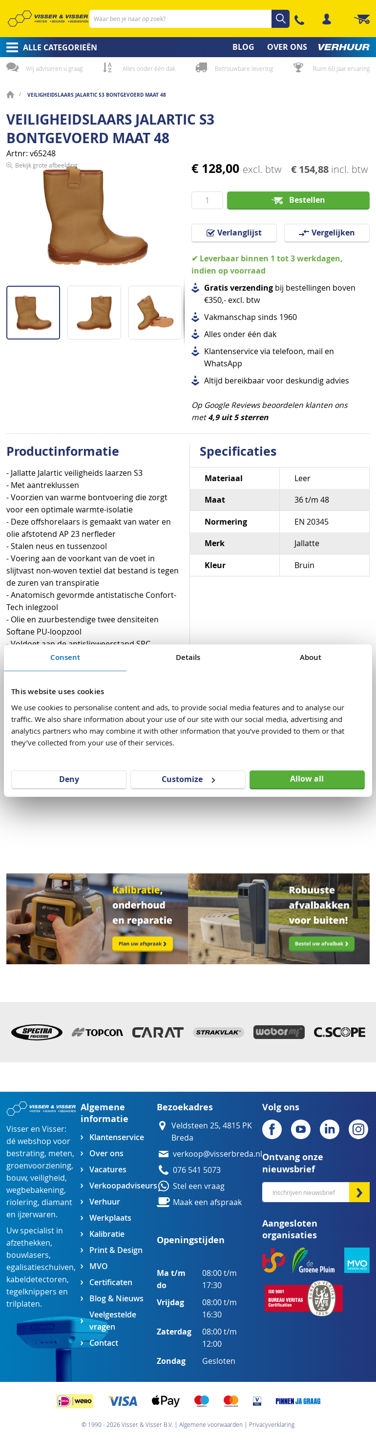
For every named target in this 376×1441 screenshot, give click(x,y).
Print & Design (116, 1250)
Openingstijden (191, 1240)
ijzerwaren (37, 1214)
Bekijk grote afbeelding (46, 278)
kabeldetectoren (36, 1279)
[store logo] (47, 18)
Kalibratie (107, 1234)
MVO (98, 1266)
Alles (212, 334)
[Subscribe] (359, 1192)
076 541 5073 (197, 1170)
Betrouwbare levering (244, 68)
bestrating (25, 1153)
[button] (97, 308)
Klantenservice (116, 1137)
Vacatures (107, 1170)
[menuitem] (48, 47)
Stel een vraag (199, 1186)
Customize (188, 779)
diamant (57, 1202)
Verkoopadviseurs (123, 1186)
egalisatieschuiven (40, 1267)
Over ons (106, 1153)
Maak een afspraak (207, 1202)
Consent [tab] (65, 657)
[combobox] (189, 19)
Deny (69, 779)
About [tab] (311, 657)
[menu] (188, 47)
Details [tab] (188, 657)
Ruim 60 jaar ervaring (341, 68)
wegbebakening (35, 1190)
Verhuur (104, 1202)
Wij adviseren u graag (54, 68)
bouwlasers (27, 1255)
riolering (22, 1202)
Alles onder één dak (149, 68)
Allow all (307, 778)
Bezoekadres (185, 1107)
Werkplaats (110, 1218)
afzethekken (28, 1243)
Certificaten (110, 1282)
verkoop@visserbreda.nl (217, 1154)
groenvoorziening (38, 1166)
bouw (16, 1178)
